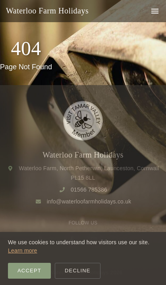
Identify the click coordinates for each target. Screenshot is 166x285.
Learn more (22, 250)
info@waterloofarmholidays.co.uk (89, 201)
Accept (29, 271)
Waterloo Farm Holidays (47, 10)
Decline (78, 271)
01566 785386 (89, 189)
